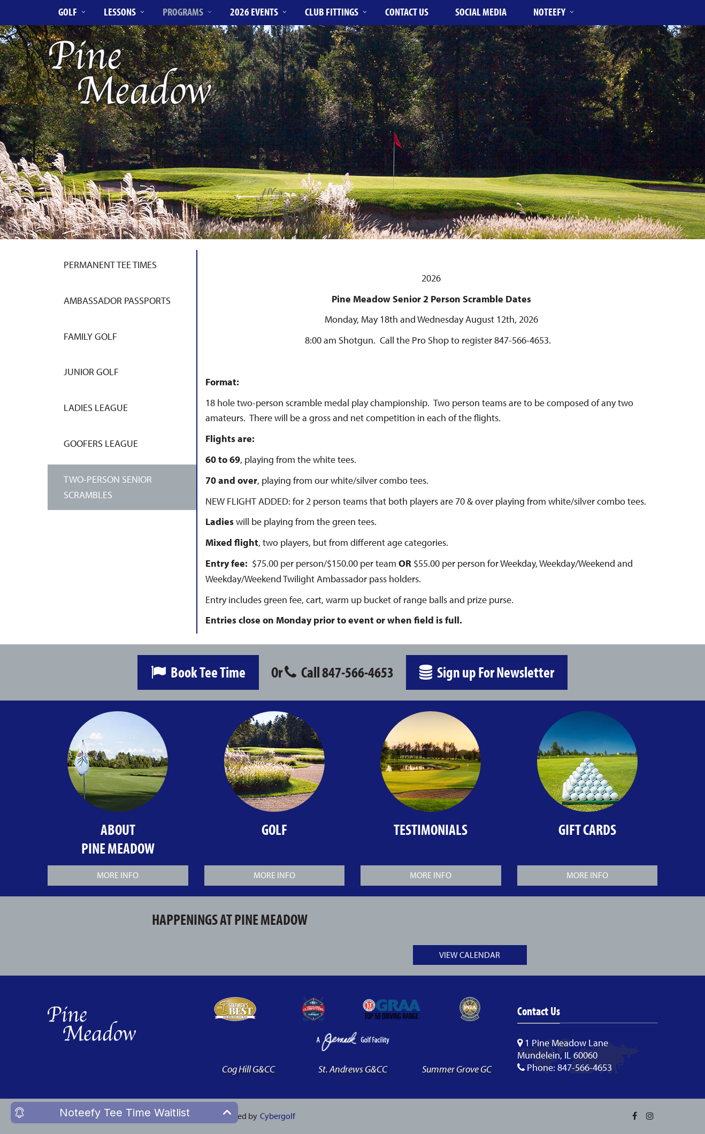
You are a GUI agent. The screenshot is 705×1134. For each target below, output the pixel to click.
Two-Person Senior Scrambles (108, 487)
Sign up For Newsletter (486, 672)
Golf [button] (67, 11)
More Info (118, 875)
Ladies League (96, 407)
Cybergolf (277, 1115)
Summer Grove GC (457, 1069)
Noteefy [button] (549, 11)
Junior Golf (91, 372)
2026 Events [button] (254, 11)
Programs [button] (183, 11)
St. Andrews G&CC (352, 1069)
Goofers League (101, 443)
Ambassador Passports (117, 300)
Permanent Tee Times (110, 264)
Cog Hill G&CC (248, 1069)
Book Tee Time (198, 672)
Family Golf (90, 336)
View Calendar (469, 954)
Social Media (481, 11)
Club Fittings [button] (331, 11)
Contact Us (406, 11)
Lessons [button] (120, 11)
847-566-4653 (358, 672)
